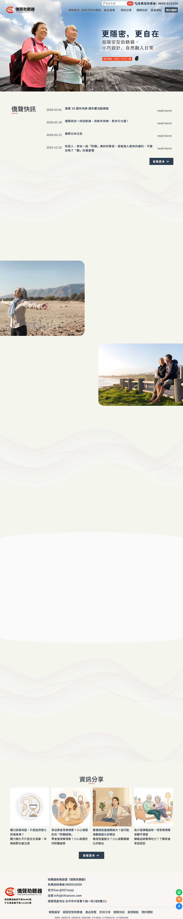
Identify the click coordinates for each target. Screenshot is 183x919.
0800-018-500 (90, 730)
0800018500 (73, 884)
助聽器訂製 (65, 918)
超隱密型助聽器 (72, 912)
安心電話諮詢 (108, 738)
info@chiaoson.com (68, 895)
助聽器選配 (86, 918)
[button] (90, 89)
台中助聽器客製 (122, 918)
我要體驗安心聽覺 (20, 392)
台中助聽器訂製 (108, 918)
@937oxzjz (66, 890)
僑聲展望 (54, 912)
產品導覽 (91, 912)
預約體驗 (147, 912)
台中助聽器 (96, 918)
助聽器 (57, 918)
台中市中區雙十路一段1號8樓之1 (86, 901)
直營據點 (133, 912)
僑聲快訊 (119, 912)
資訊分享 (105, 912)
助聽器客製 (75, 918)
